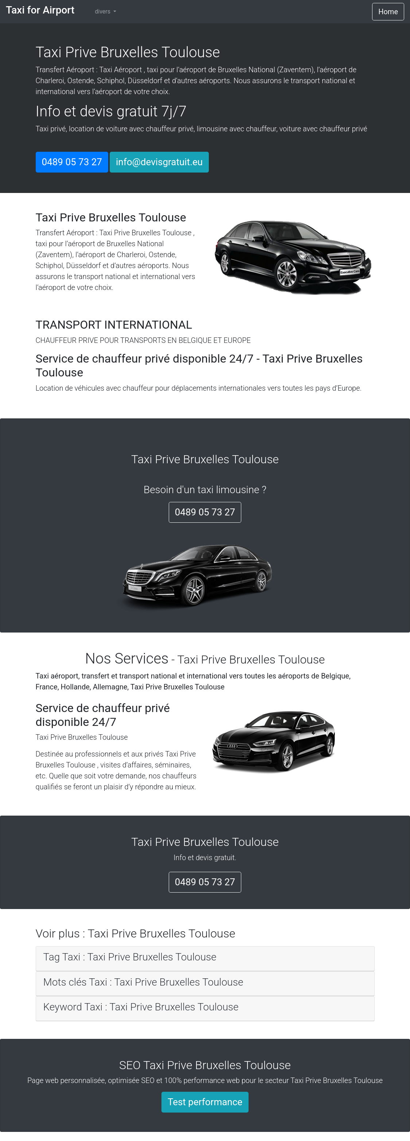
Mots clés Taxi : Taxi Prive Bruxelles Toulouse (143, 982)
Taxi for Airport (40, 10)
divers (103, 11)
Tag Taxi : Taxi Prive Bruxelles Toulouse (129, 957)
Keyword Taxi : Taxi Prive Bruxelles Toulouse (141, 1007)
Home (388, 11)
